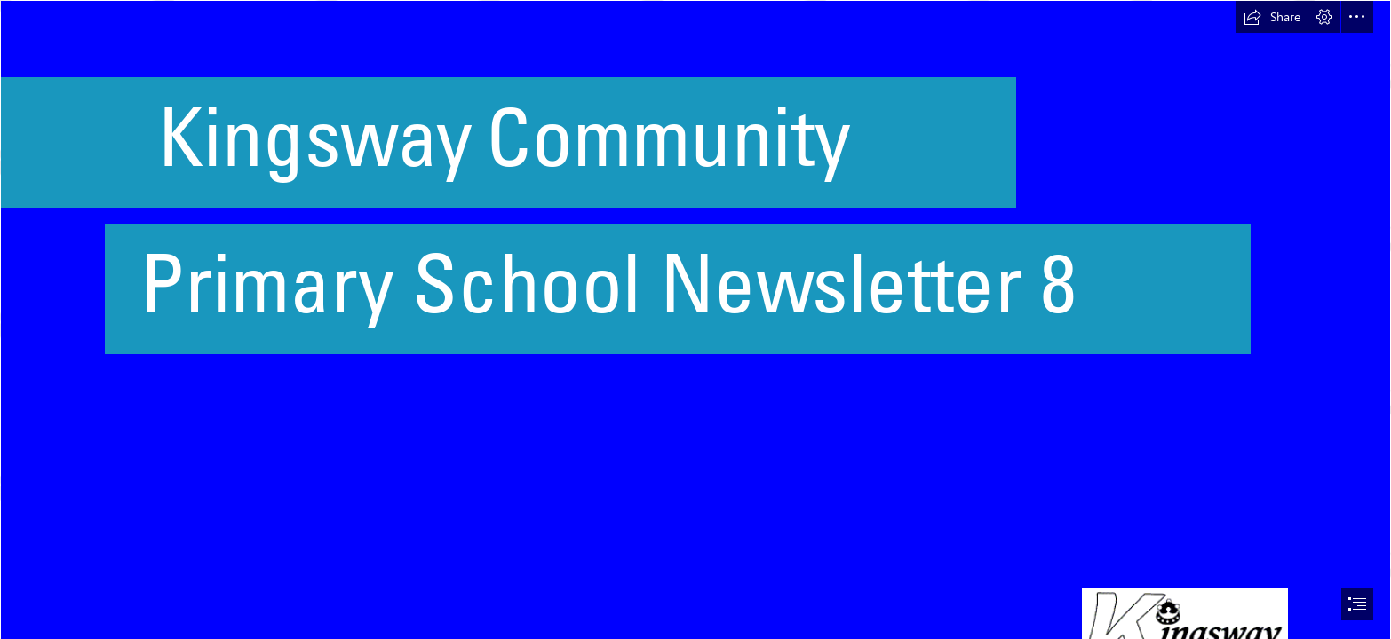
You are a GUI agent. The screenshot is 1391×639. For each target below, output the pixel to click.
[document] (695, 319)
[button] (1272, 17)
